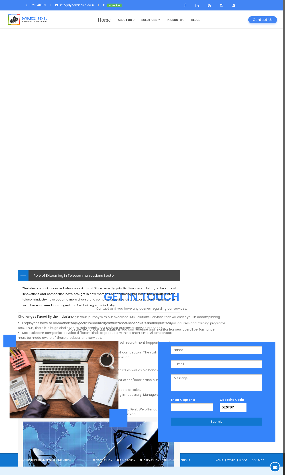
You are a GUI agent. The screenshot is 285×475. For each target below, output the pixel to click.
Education (199, 164)
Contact (258, 469)
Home (219, 469)
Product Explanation (207, 78)
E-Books (197, 145)
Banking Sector (203, 202)
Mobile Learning (203, 135)
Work (231, 469)
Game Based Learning (209, 116)
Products (176, 20)
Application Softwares (209, 87)
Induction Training (205, 59)
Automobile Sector (206, 212)
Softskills (198, 97)
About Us (126, 20)
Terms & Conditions (177, 469)
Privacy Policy (102, 469)
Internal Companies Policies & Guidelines (224, 68)
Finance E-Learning (206, 106)
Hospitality (199, 173)
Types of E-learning (210, 48)
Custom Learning (205, 126)
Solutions (151, 20)
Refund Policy (126, 469)
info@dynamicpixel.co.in (81, 5)
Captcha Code (232, 408)
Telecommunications (208, 193)
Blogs (196, 20)
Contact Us (263, 19)
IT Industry (199, 183)
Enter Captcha (183, 408)
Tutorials (198, 154)
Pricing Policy (149, 469)
